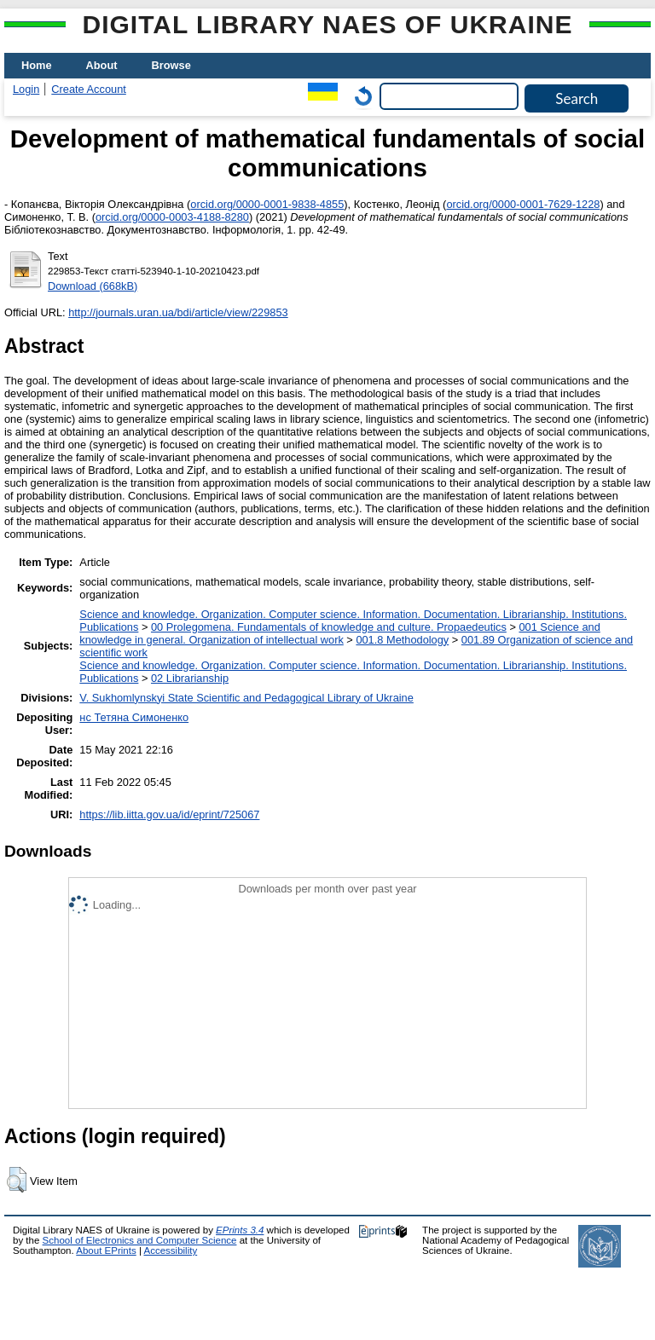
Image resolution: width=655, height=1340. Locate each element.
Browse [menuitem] (171, 65)
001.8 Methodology (402, 639)
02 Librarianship (190, 678)
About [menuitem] (102, 65)
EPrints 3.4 (240, 1230)
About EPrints (106, 1250)
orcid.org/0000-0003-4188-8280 (172, 217)
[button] (16, 1180)
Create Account (88, 89)
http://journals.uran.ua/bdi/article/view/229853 (178, 312)
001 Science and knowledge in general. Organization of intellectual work (339, 633)
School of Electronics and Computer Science (140, 1240)
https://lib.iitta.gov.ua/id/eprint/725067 (169, 814)
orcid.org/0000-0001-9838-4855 (267, 204)
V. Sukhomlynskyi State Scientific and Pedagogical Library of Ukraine (246, 697)
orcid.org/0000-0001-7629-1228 (523, 204)
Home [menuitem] (36, 65)
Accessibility (170, 1250)
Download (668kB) (92, 286)
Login (26, 89)
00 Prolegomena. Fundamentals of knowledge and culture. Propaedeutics (329, 627)
